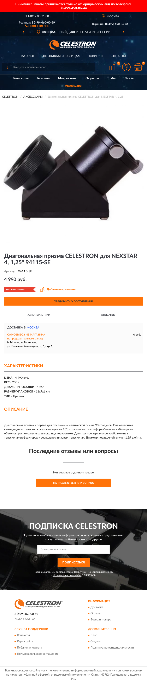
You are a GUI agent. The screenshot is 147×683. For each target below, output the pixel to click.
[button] (36, 25)
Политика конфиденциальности (112, 647)
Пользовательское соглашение (37, 653)
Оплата (95, 613)
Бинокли (43, 78)
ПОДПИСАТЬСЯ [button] (73, 562)
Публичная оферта (29, 647)
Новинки (95, 56)
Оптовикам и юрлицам (61, 56)
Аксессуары (73, 85)
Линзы (129, 78)
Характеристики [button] (39, 315)
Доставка (96, 607)
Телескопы (21, 78)
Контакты (118, 56)
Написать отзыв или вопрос (73, 483)
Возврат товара (100, 619)
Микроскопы (67, 78)
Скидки (95, 641)
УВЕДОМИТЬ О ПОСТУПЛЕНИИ (73, 301)
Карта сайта (25, 641)
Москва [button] (33, 327)
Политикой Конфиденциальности (93, 572)
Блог (93, 635)
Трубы (111, 78)
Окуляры (92, 78)
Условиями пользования (67, 575)
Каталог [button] (28, 56)
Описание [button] (108, 315)
